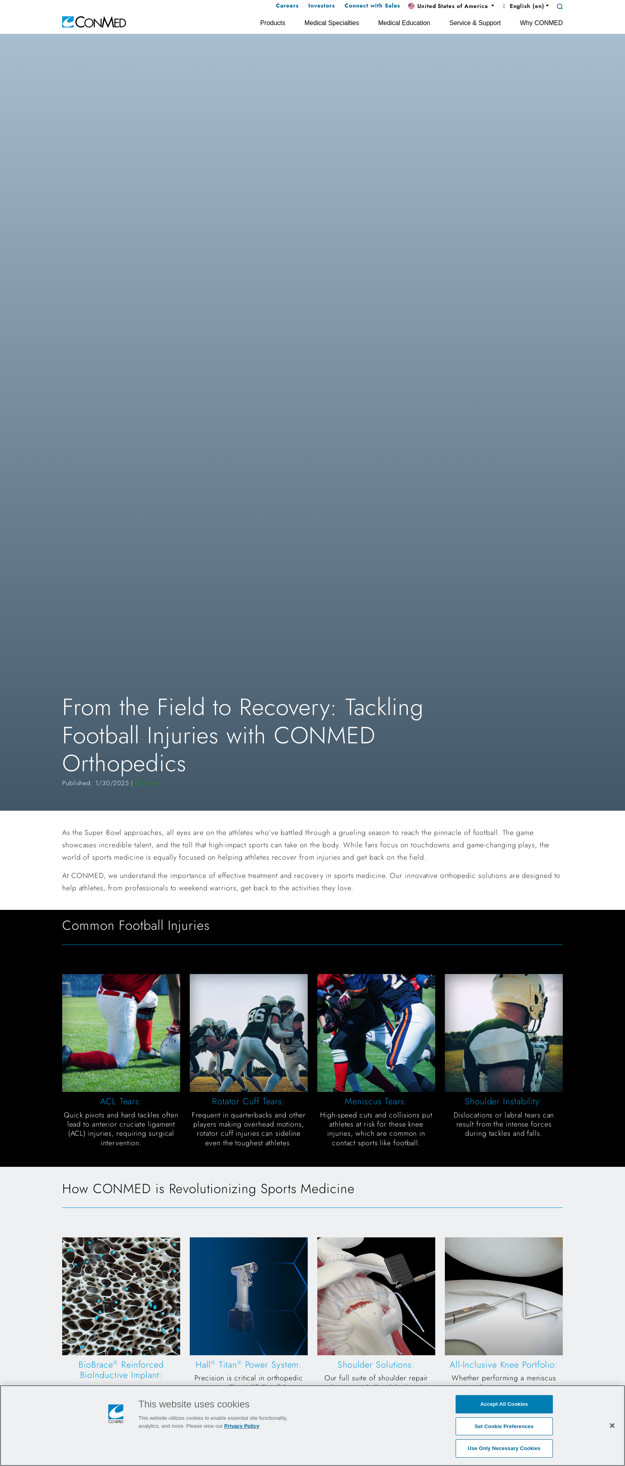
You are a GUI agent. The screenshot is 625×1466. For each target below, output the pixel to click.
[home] (94, 21)
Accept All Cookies (504, 1404)
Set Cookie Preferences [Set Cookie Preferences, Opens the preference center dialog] (504, 1427)
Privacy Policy (241, 1426)
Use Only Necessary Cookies (504, 1449)
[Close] (612, 1425)
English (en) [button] (522, 6)
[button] (451, 6)
